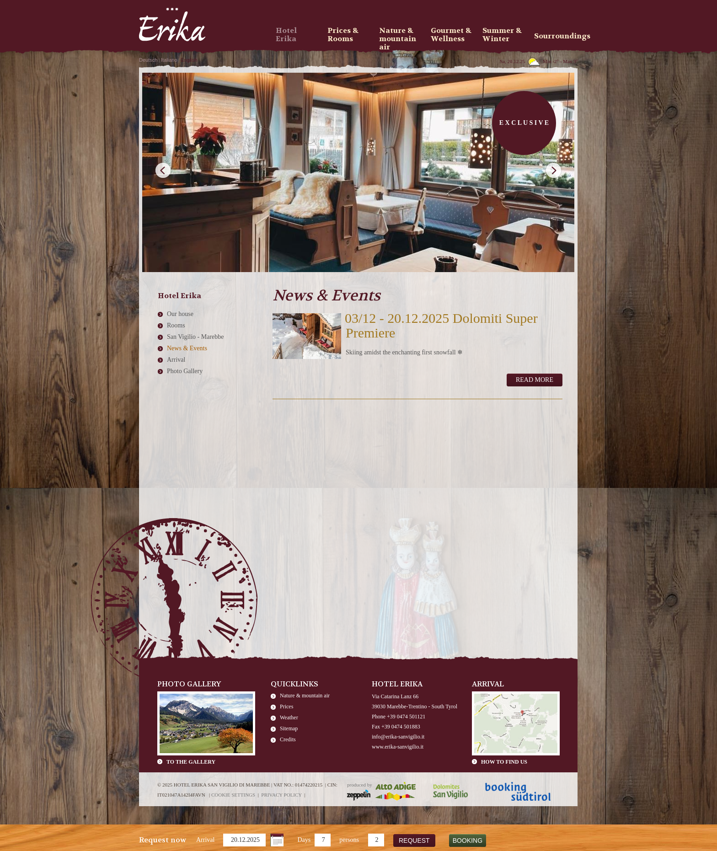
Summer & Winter (502, 35)
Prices (286, 706)
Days (303, 839)
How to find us (504, 762)
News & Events (187, 348)
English (189, 60)
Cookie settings (233, 794)
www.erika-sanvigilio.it (397, 747)
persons (349, 839)
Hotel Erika (286, 35)
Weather (289, 717)
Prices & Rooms (342, 35)
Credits (288, 739)
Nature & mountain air (305, 695)
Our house (180, 313)
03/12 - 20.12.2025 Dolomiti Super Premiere (441, 325)
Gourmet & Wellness (451, 35)
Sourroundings (557, 36)
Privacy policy (281, 794)
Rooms (176, 325)
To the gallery (190, 762)
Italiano (169, 60)
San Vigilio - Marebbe (195, 336)
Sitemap (289, 728)
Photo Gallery (185, 371)
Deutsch (148, 60)
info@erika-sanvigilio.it (398, 736)
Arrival (205, 839)
